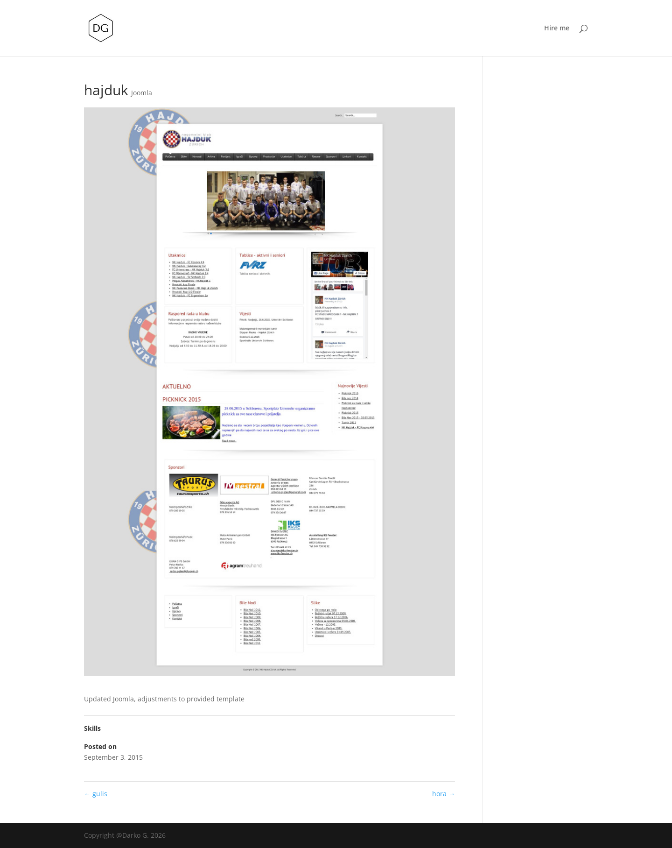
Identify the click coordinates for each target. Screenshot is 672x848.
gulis (95, 793)
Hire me (556, 28)
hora (443, 793)
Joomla (141, 92)
